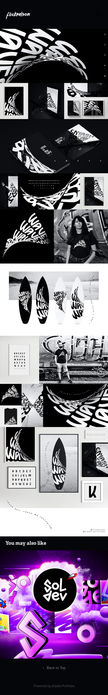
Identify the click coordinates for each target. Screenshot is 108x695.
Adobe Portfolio (63, 685)
